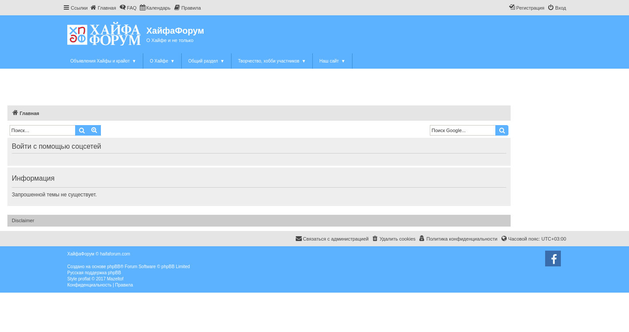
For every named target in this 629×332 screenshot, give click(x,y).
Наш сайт (332, 61)
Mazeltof (115, 278)
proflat (84, 278)
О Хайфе (162, 61)
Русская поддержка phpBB (94, 272)
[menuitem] (103, 8)
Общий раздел (206, 61)
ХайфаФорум (175, 30)
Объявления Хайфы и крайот (103, 61)
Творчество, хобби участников (272, 61)
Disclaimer (23, 220)
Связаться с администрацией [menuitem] (332, 238)
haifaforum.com (115, 254)
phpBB (113, 266)
